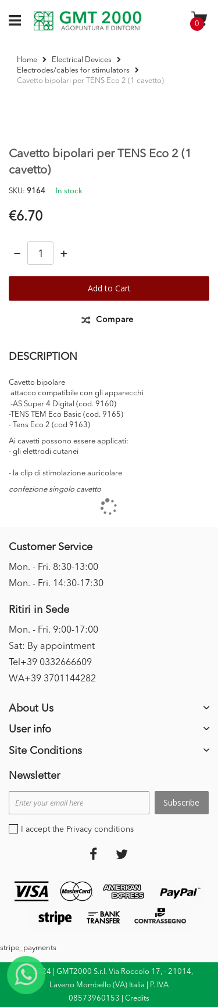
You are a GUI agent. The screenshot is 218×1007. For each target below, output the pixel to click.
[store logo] (87, 21)
